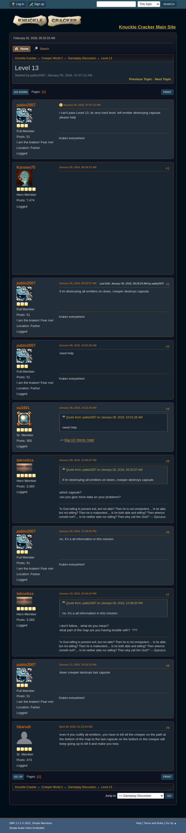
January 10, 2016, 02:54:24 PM (77, 593)
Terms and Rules (153, 823)
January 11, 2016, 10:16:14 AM (77, 664)
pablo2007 (25, 105)
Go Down (20, 92)
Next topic (163, 79)
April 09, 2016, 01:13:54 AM (75, 726)
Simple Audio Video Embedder (27, 827)
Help (138, 823)
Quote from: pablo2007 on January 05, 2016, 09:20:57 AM (104, 469)
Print (167, 92)
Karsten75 (25, 167)
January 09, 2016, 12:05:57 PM (77, 460)
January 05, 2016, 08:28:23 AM (77, 167)
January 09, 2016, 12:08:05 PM (77, 531)
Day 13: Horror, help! (79, 440)
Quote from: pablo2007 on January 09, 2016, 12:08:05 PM (104, 603)
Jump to (110, 795)
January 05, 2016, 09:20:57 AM (77, 283)
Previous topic (140, 79)
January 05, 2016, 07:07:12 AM (82, 104)
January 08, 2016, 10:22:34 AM (77, 407)
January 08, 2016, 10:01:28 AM (77, 345)
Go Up (18, 776)
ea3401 (22, 408)
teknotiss (24, 460)
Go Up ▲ (171, 823)
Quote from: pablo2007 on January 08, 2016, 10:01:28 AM (104, 417)
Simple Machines (42, 823)
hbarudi (23, 727)
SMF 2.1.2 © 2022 (20, 823)
